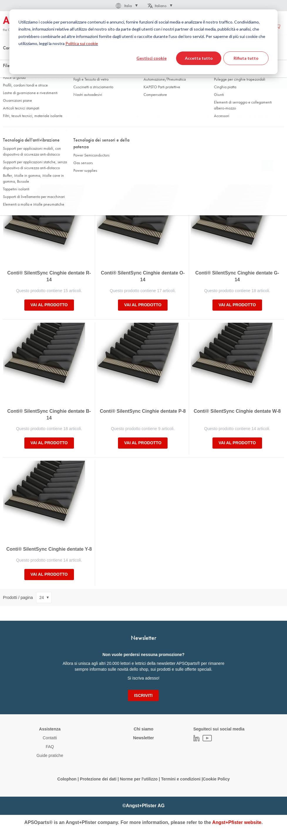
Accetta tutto (199, 58)
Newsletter (143, 737)
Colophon (66, 779)
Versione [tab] (155, 117)
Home (7, 58)
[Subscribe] (143, 695)
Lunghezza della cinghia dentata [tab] (31, 131)
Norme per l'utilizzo (139, 779)
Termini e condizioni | (182, 779)
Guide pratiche (49, 755)
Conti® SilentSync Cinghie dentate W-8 (237, 411)
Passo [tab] (82, 117)
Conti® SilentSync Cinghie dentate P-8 (143, 411)
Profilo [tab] (11, 117)
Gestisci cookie (151, 58)
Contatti (50, 737)
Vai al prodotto (49, 304)
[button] (126, 5)
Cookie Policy (216, 779)
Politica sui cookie (81, 43)
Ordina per (12, 165)
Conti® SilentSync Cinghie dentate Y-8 (49, 549)
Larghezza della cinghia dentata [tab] (244, 117)
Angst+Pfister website (236, 822)
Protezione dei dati (98, 779)
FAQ (50, 746)
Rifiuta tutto (246, 58)
